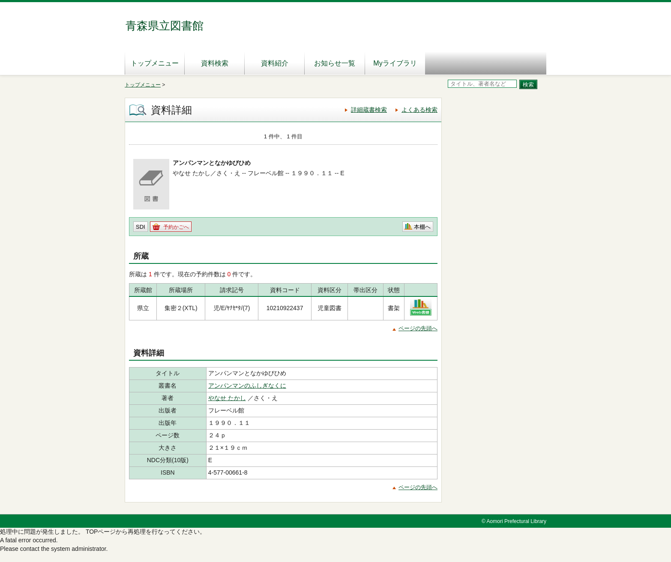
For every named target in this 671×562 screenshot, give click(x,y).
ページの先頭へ (417, 328)
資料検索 (214, 63)
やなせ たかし (227, 398)
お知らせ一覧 (334, 63)
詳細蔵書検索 (369, 109)
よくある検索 (419, 109)
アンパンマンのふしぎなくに (247, 385)
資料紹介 (274, 63)
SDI (140, 227)
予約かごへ (176, 227)
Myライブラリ (394, 63)
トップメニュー (155, 63)
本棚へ (422, 227)
